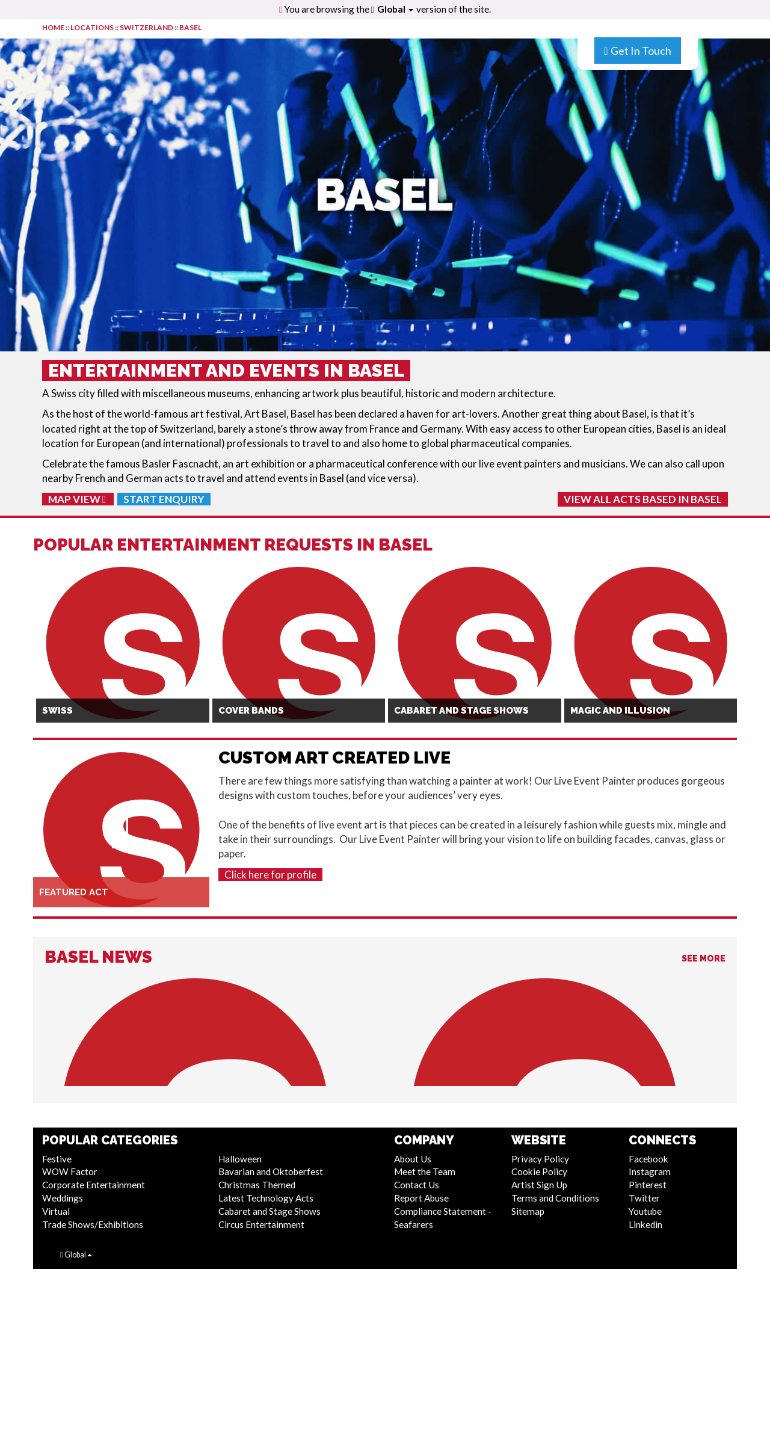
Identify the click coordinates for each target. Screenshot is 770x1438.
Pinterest (648, 1184)
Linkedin (645, 1224)
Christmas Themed (256, 1184)
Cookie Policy (539, 1171)
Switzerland (146, 27)
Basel (190, 27)
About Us (412, 1158)
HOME (53, 27)
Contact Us (416, 1184)
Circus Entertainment (261, 1224)
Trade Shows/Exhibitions (92, 1224)
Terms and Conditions (555, 1198)
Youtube (645, 1211)
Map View (77, 499)
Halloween (240, 1158)
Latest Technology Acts (265, 1198)
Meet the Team (424, 1171)
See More (703, 958)
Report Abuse (421, 1198)
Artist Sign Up (539, 1184)
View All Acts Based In (643, 499)
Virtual (56, 1211)
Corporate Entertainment (93, 1184)
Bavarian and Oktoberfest (270, 1171)
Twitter (644, 1198)
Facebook (648, 1158)
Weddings (62, 1198)
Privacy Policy (540, 1158)
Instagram (650, 1171)
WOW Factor (69, 1171)
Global (395, 9)
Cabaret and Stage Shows (269, 1211)
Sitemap (527, 1211)
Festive (57, 1158)
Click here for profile (270, 874)
